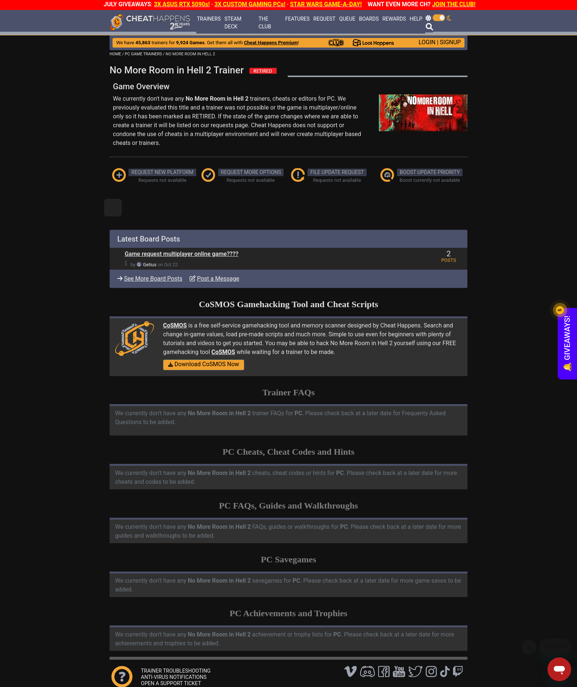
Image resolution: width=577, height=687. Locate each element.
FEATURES (297, 19)
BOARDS (369, 19)
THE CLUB (265, 23)
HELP (416, 19)
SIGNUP (450, 42)
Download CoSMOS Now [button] (203, 364)
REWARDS (394, 19)
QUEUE (347, 19)
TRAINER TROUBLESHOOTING (176, 671)
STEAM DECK (232, 23)
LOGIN (427, 42)
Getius (149, 264)
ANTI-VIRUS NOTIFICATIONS (174, 677)
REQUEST (324, 19)
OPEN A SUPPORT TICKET (171, 683)
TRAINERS (209, 19)
